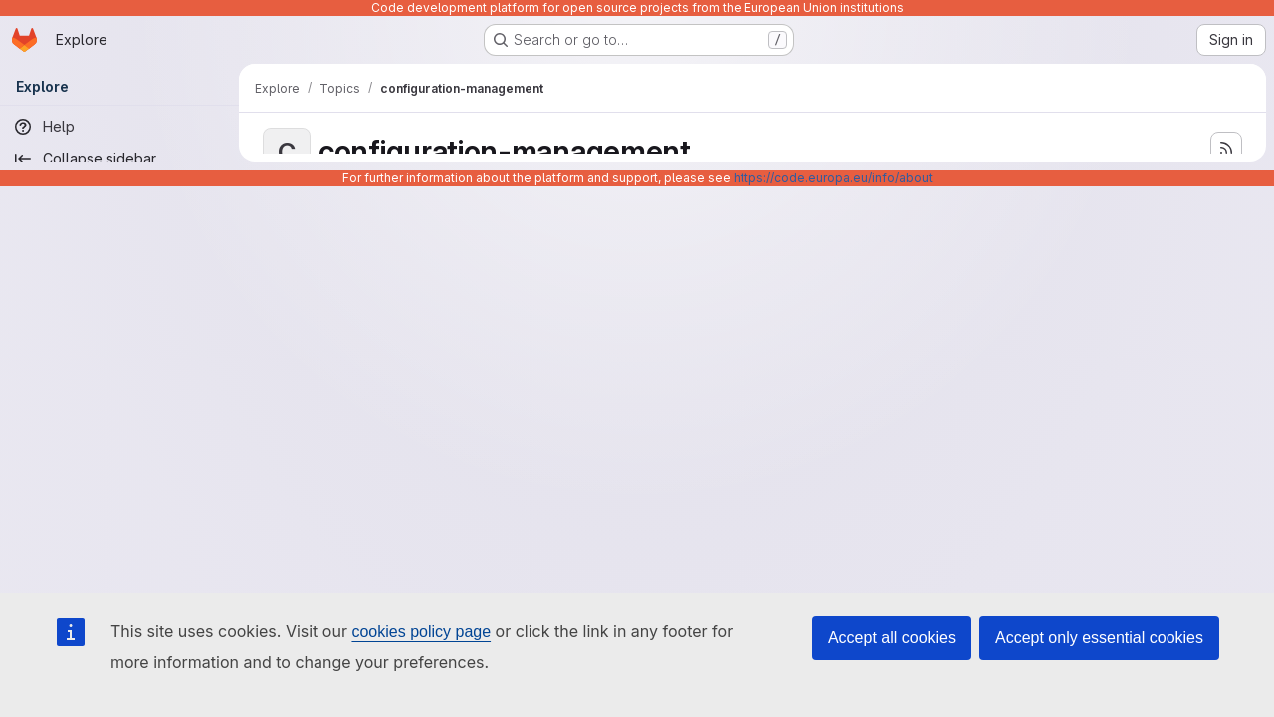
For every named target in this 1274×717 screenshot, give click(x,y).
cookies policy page (421, 631)
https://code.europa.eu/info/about (833, 177)
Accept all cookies (892, 637)
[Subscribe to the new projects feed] (1226, 148)
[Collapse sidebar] (119, 159)
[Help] (119, 127)
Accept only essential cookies (1099, 637)
